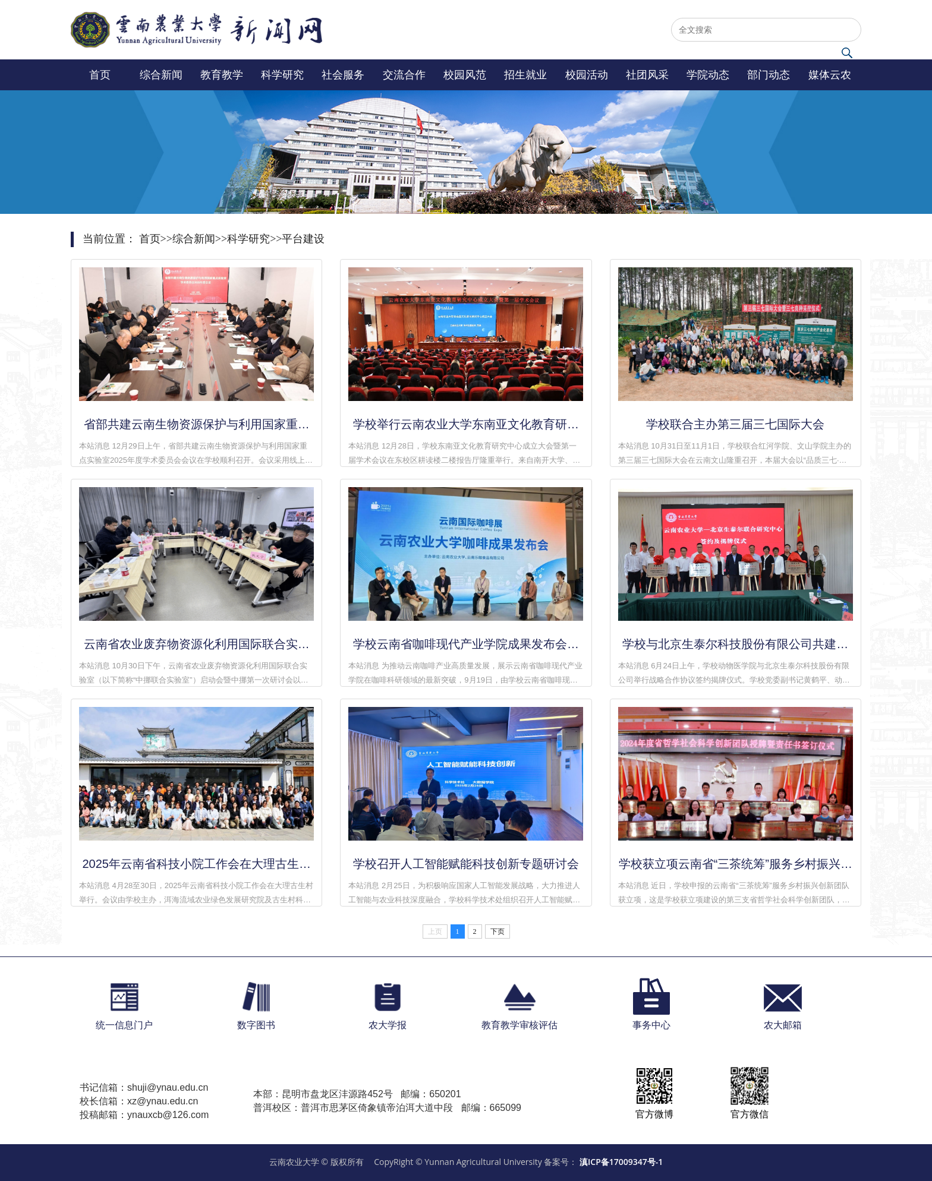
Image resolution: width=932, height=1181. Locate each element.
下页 (497, 931)
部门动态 (768, 75)
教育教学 (221, 75)
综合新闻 (161, 75)
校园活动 (586, 75)
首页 (100, 75)
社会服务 (343, 75)
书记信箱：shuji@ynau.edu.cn (144, 1087)
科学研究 (282, 75)
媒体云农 (829, 75)
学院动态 (708, 75)
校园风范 (464, 75)
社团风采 (647, 75)
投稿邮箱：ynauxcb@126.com (144, 1115)
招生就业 (525, 75)
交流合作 (404, 75)
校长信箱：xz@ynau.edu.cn (139, 1101)
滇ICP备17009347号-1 (621, 1161)
